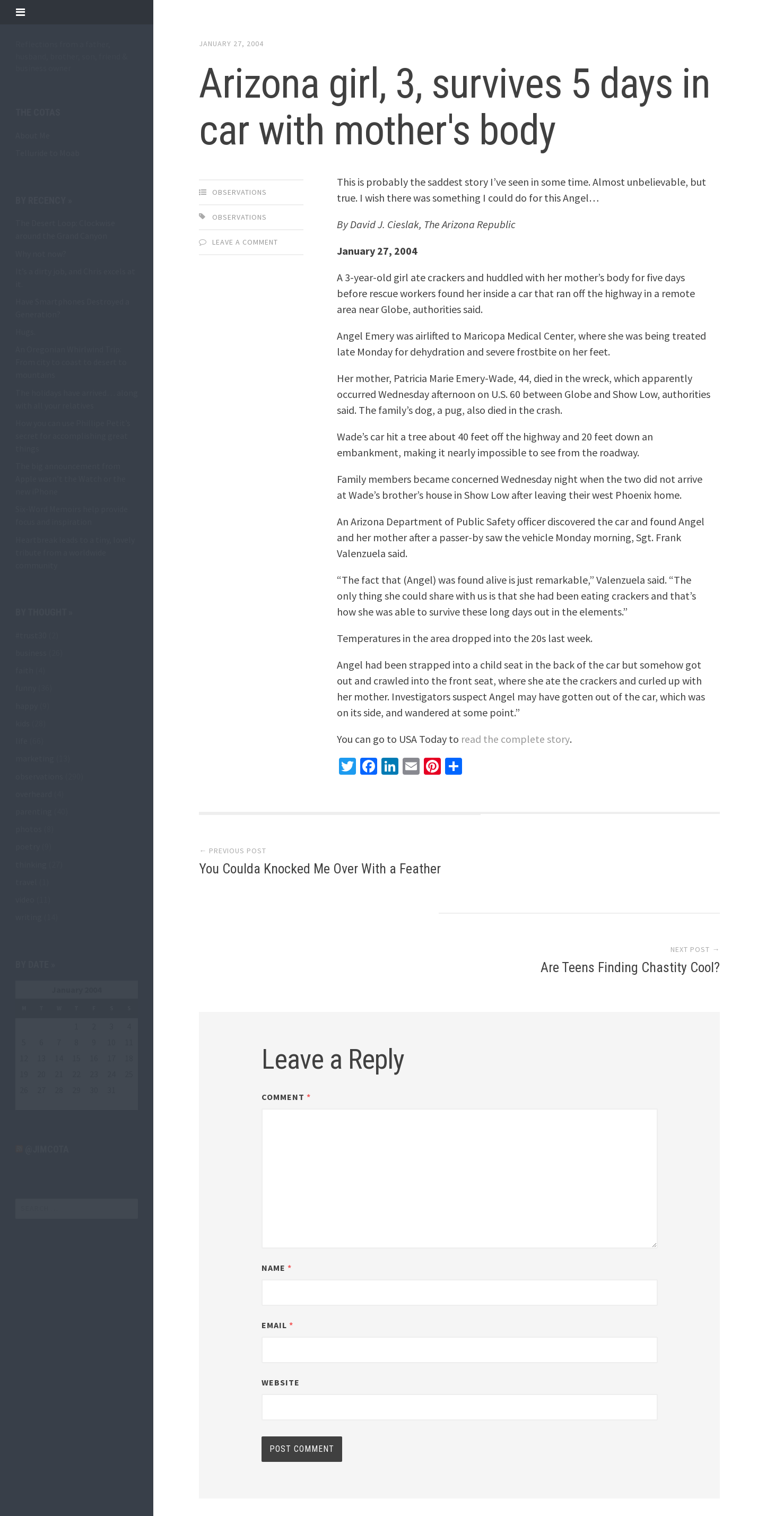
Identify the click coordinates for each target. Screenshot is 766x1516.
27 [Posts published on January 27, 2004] (41, 1090)
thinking (31, 864)
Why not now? (40, 253)
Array (425, 1466)
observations (39, 776)
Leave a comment (245, 242)
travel (26, 882)
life (21, 740)
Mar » (48, 1103)
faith (24, 670)
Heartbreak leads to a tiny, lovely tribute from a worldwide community (75, 552)
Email (277, 1244)
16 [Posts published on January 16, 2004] (94, 1058)
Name (277, 1187)
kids (22, 723)
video (24, 899)
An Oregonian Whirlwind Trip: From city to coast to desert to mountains (71, 362)
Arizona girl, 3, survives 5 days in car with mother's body (442, 106)
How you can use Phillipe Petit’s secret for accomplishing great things (72, 436)
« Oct (24, 1103)
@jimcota (47, 1149)
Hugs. (25, 331)
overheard (33, 794)
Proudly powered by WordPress (276, 1466)
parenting (33, 811)
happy (26, 705)
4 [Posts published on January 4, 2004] (129, 1026)
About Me (32, 135)
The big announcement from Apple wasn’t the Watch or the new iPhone (70, 479)
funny (25, 687)
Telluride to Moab (47, 153)
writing (28, 917)
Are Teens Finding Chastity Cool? (629, 870)
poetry (27, 846)
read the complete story (515, 739)
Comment (286, 1016)
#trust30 (31, 635)
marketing (34, 758)
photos (28, 829)
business (31, 652)
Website (281, 1301)
